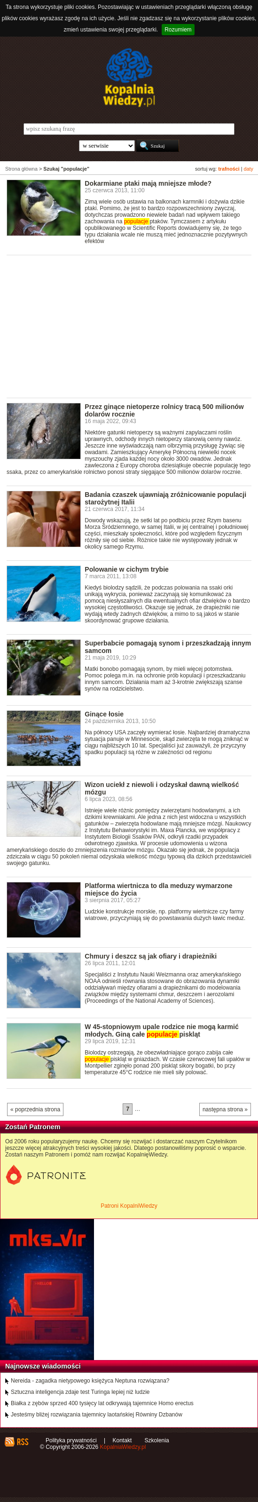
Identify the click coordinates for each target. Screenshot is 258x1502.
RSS (22, 1442)
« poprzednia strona (35, 1109)
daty (248, 169)
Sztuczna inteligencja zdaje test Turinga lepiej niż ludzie (80, 1392)
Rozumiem (177, 29)
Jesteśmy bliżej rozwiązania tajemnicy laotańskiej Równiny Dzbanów (96, 1414)
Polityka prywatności (71, 1440)
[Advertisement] (132, 326)
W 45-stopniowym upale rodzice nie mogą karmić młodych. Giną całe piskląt (161, 1030)
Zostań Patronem (33, 1127)
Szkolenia (157, 1440)
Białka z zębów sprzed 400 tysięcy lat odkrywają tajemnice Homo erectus (102, 1403)
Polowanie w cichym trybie (127, 569)
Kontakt (122, 1440)
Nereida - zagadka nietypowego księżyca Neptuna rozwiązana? (90, 1380)
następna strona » (225, 1109)
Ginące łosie (104, 714)
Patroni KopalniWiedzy (129, 1206)
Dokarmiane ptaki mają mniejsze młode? (148, 183)
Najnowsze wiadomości (43, 1366)
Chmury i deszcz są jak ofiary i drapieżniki (151, 956)
